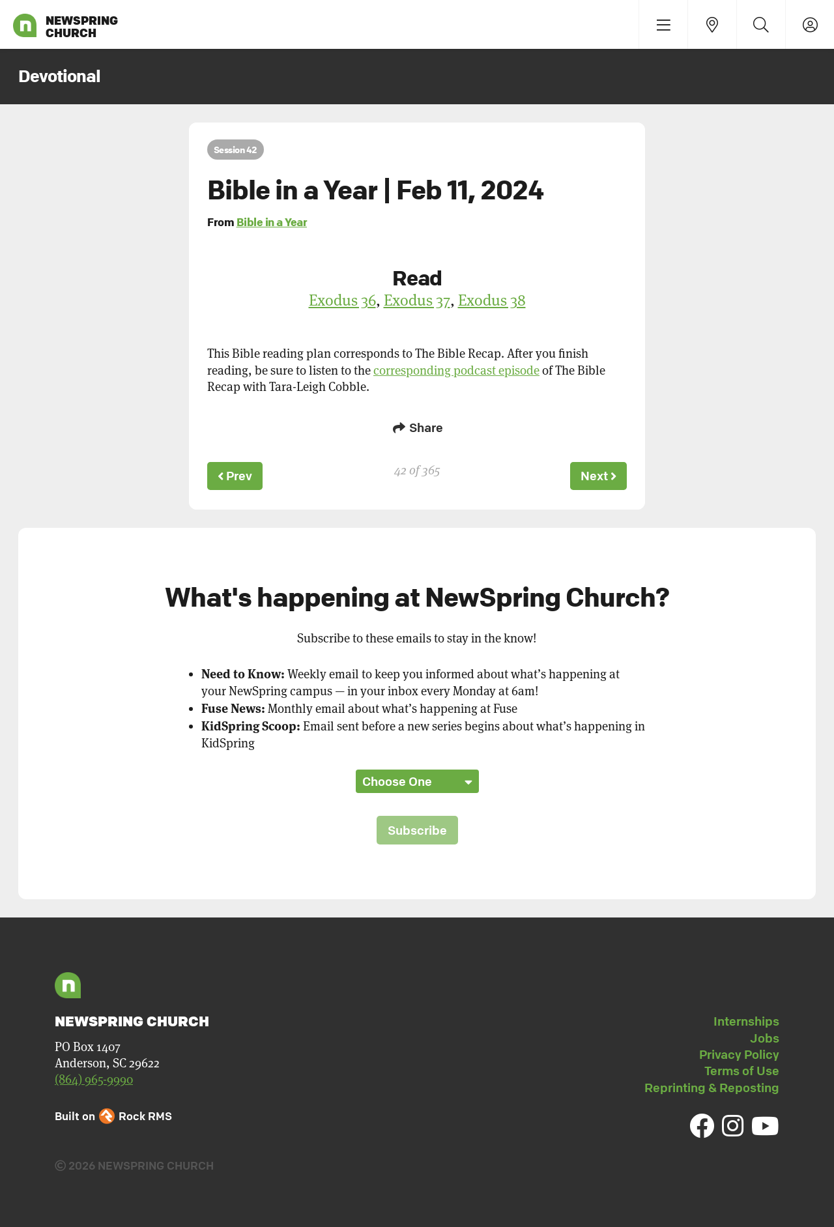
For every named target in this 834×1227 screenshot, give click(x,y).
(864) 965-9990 (94, 1077)
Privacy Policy (739, 1052)
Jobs (764, 1036)
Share (417, 427)
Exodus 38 (492, 300)
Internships (746, 1020)
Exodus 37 (417, 300)
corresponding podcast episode (456, 370)
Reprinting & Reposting (711, 1085)
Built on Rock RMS (113, 1114)
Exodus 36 (342, 300)
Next (597, 475)
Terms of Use (741, 1069)
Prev (235, 475)
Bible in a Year (272, 222)
